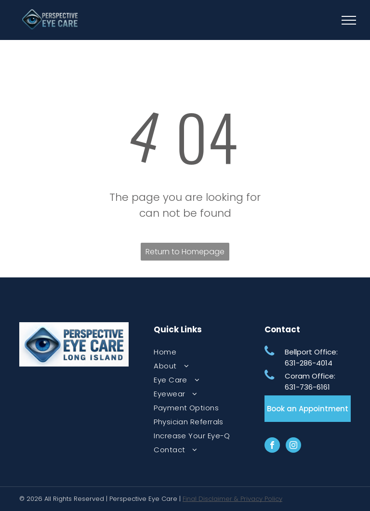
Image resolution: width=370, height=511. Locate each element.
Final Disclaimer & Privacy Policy (232, 498)
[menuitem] (193, 352)
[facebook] (272, 446)
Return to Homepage (185, 251)
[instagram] (293, 446)
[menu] (348, 20)
